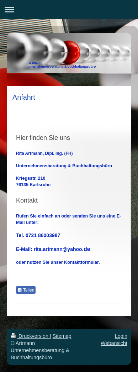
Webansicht (114, 343)
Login (121, 336)
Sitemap (62, 336)
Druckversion (30, 336)
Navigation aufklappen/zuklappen (69, 9)
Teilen (25, 290)
